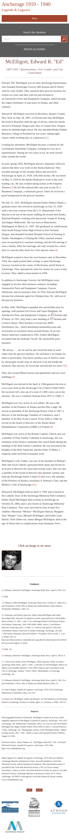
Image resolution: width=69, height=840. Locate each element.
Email (39, 790)
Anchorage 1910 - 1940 (26, 6)
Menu (34, 18)
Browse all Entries (34, 49)
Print (29, 790)
